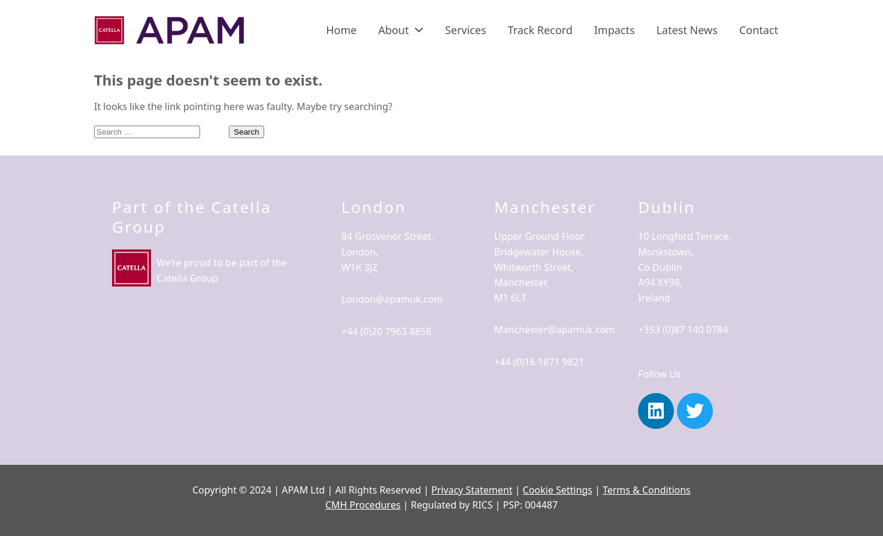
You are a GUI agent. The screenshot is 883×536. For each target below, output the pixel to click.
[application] (416, 30)
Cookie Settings (557, 490)
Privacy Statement (472, 490)
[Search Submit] (214, 131)
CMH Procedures (363, 504)
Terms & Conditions (647, 490)
